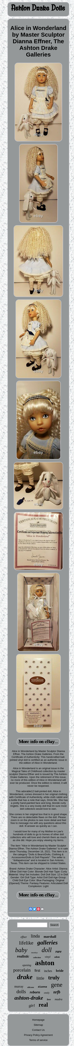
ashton (44, 963)
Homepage (38, 1019)
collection (37, 957)
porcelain (22, 970)
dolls (21, 991)
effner (24, 937)
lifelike (26, 943)
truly (54, 978)
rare (59, 951)
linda (35, 936)
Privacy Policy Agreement (38, 1035)
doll (47, 949)
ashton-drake (28, 998)
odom (57, 957)
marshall (50, 936)
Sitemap (38, 1024)
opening (26, 965)
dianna (42, 986)
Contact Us (38, 1029)
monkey (34, 952)
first (37, 971)
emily (46, 992)
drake (25, 977)
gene (57, 984)
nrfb (56, 992)
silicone (30, 987)
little (40, 978)
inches (48, 971)
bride (59, 971)
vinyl (47, 956)
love (49, 999)
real (43, 1005)
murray (18, 986)
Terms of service (38, 1040)
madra (58, 999)
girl (32, 1005)
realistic (23, 956)
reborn (35, 992)
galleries (47, 942)
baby (21, 949)
